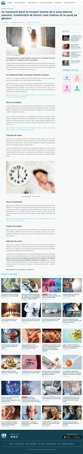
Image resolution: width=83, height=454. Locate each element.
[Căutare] (81, 2)
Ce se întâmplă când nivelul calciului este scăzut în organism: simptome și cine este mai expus (72, 373)
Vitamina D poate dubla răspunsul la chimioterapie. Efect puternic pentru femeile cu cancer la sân (76, 54)
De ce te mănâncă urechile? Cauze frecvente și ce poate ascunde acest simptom (76, 46)
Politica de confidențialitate (31, 443)
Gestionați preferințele (51, 443)
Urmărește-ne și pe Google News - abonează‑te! (21, 269)
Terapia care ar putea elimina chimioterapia (75, 61)
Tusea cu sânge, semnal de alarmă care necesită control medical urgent (51, 296)
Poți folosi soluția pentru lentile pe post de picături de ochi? (51, 319)
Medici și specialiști (19, 443)
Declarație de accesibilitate (68, 443)
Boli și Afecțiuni (10, 8)
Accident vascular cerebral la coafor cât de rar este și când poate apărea (50, 423)
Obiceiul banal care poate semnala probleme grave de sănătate (71, 423)
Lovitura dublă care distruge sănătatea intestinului (71, 295)
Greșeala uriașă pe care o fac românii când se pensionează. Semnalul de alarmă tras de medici (71, 399)
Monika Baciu (6, 22)
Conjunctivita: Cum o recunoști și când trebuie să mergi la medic (31, 372)
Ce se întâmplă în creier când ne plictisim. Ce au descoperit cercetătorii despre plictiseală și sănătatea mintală (76, 38)
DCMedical (3, 8)
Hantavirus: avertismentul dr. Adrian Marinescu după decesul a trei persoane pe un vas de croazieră (31, 399)
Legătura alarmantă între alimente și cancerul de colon (9, 372)
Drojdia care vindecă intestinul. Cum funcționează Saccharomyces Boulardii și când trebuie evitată (10, 399)
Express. (13, 124)
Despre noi (11, 443)
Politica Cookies (41, 443)
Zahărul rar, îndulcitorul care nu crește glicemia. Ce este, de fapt (51, 397)
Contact (58, 443)
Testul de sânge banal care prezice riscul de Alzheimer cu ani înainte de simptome (72, 320)
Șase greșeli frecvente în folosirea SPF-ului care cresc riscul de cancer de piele (30, 346)
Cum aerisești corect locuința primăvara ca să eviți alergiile (9, 295)
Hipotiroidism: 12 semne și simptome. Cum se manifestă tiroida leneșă (30, 423)
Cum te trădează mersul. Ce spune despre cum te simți (9, 319)
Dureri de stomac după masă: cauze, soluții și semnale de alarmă (9, 346)
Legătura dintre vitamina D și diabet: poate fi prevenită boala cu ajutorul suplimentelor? (72, 346)
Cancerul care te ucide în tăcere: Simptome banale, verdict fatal (31, 319)
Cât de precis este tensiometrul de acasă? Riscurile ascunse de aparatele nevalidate (51, 373)
